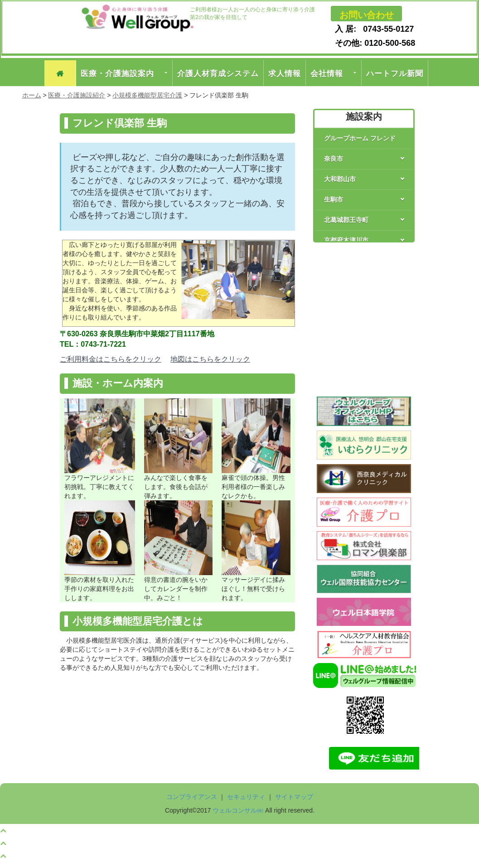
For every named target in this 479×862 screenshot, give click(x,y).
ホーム (31, 95)
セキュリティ (246, 796)
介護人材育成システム (218, 73)
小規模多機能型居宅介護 (147, 95)
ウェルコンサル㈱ (238, 810)
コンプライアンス (191, 796)
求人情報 (284, 73)
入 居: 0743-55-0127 (368, 29)
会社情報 (326, 73)
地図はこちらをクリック (210, 359)
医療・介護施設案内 (117, 73)
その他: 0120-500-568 (368, 43)
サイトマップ (294, 796)
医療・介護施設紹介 (76, 95)
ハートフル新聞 (394, 73)
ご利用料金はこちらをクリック (110, 359)
